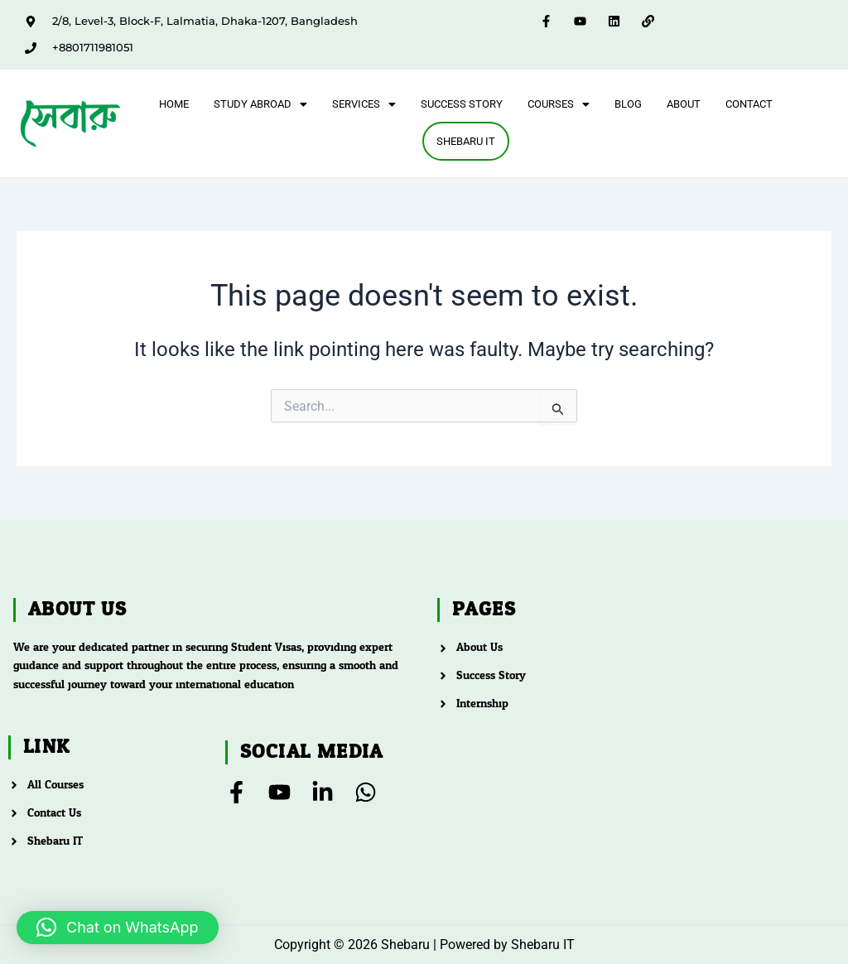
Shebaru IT (465, 142)
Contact (749, 104)
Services (364, 104)
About (684, 104)
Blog (628, 104)
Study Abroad (260, 104)
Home (174, 104)
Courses (559, 104)
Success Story (462, 104)
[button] (260, 104)
